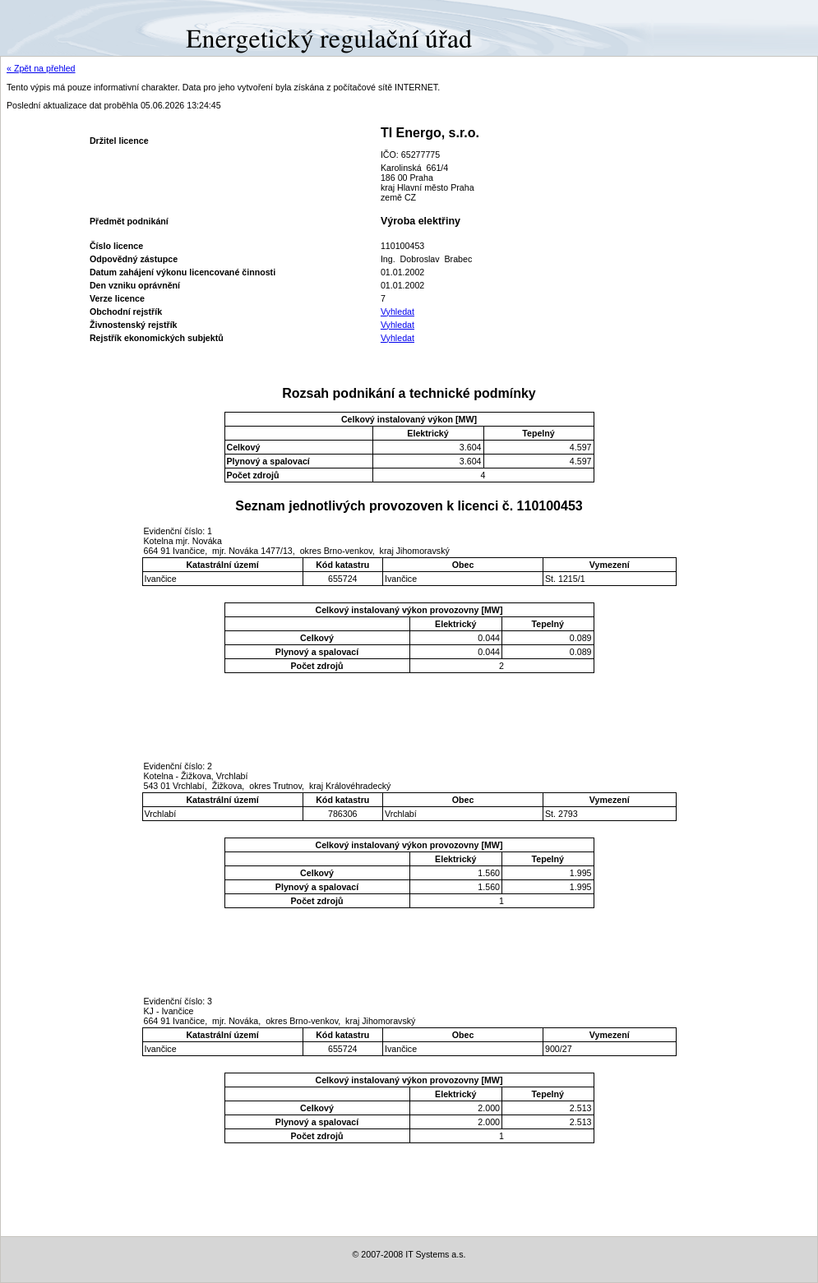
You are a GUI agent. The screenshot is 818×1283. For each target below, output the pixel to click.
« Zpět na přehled (41, 68)
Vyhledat (397, 311)
